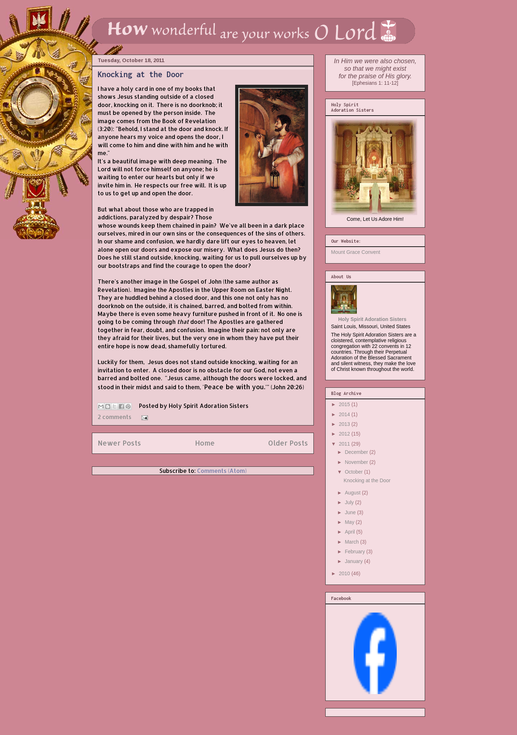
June (351, 512)
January (354, 561)
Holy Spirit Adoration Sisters (372, 319)
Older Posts (288, 442)
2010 (345, 573)
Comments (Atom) (222, 470)
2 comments (114, 416)
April (350, 532)
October (354, 472)
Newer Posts (119, 442)
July (350, 502)
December (357, 452)
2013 (345, 424)
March (352, 542)
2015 (345, 404)
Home (205, 442)
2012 (345, 434)
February (355, 551)
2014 (345, 414)
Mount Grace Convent (355, 252)
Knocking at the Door (141, 74)
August (353, 493)
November (357, 462)
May (350, 522)
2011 (345, 444)
